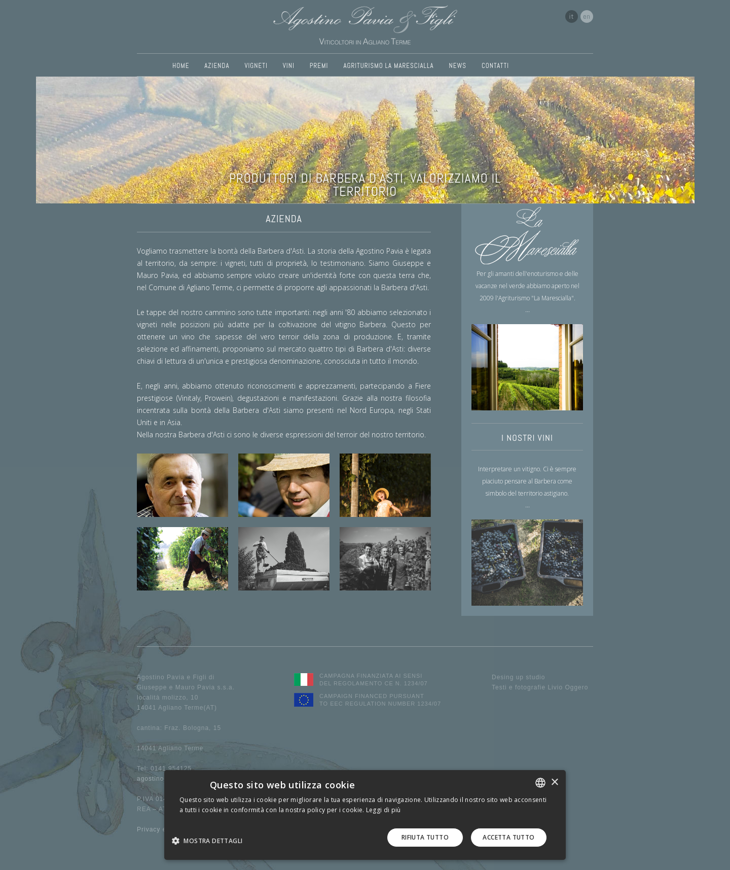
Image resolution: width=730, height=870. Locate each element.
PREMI (319, 65)
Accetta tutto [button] (508, 837)
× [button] (554, 782)
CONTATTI (495, 65)
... (527, 309)
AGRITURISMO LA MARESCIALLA (388, 65)
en (587, 16)
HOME (180, 65)
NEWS (457, 65)
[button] (210, 840)
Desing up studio (518, 677)
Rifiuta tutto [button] (425, 837)
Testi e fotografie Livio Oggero (540, 687)
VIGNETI (255, 65)
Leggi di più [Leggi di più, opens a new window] (383, 810)
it (571, 16)
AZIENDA (216, 65)
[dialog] (365, 815)
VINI (289, 65)
